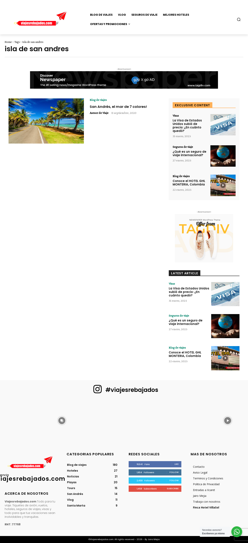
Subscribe (173, 488)
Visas (176, 115)
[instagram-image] (20, 420)
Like (177, 464)
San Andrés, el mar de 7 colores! (118, 106)
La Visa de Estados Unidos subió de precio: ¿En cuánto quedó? (187, 125)
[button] (238, 19)
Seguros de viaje (183, 146)
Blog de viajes (98, 99)
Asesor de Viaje (99, 112)
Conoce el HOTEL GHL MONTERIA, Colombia (189, 182)
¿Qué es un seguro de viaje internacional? (189, 153)
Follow (174, 472)
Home (8, 41)
